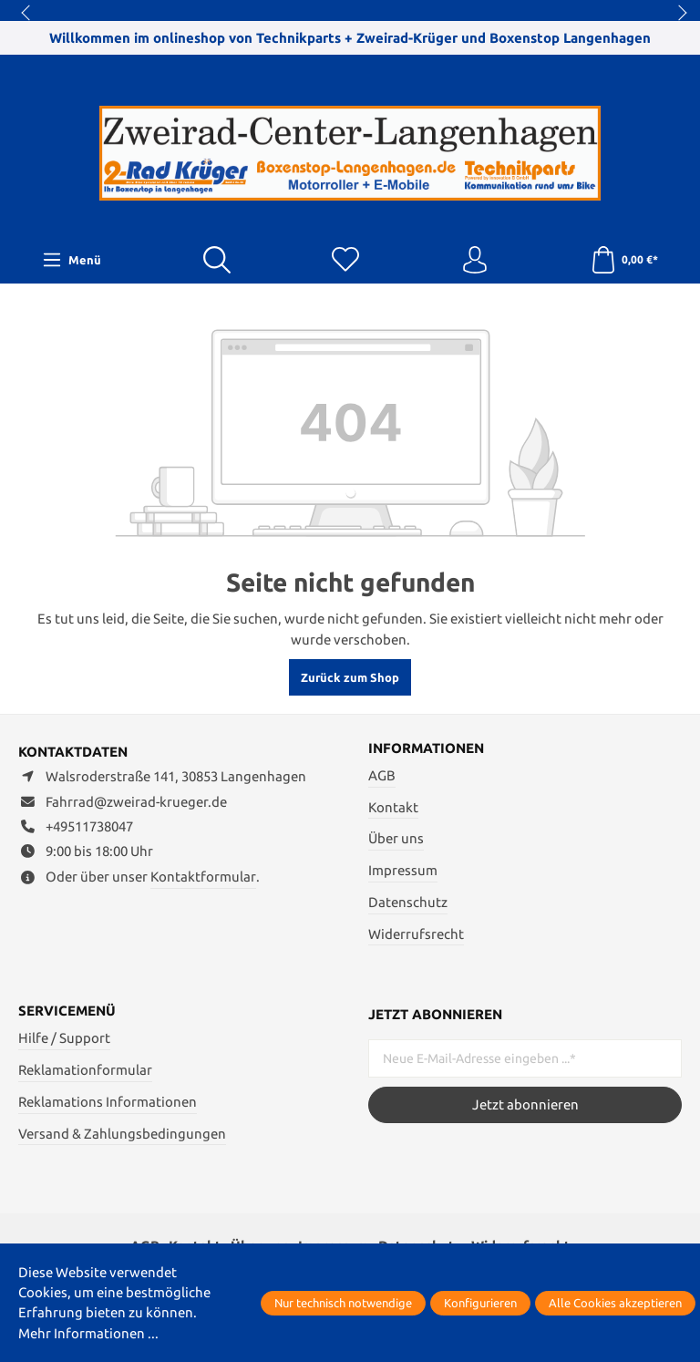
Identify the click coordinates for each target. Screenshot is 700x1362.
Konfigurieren (480, 1302)
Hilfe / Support (64, 1038)
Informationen (426, 749)
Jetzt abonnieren (525, 1104)
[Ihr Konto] (475, 260)
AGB (382, 775)
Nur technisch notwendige (343, 1302)
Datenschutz (408, 902)
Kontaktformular (203, 876)
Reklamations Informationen (107, 1101)
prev (27, 13)
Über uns (396, 838)
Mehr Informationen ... (88, 1333)
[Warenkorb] (624, 260)
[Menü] (72, 260)
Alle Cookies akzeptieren (615, 1302)
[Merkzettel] (345, 260)
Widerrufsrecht (416, 934)
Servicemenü (67, 1012)
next (677, 13)
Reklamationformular (85, 1070)
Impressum (403, 870)
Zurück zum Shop (350, 677)
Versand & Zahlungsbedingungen (122, 1133)
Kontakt (393, 807)
